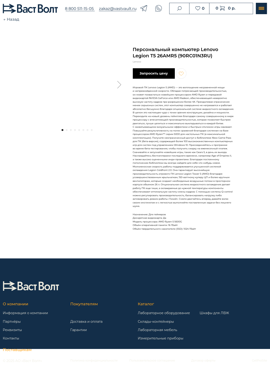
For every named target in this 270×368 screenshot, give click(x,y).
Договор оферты (203, 360)
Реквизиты (12, 330)
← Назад (11, 19)
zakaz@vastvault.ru (118, 8)
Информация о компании (25, 313)
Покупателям (84, 304)
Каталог (146, 304)
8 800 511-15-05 (79, 8)
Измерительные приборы (160, 338)
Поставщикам (17, 349)
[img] (31, 286)
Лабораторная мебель (157, 330)
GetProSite (259, 360)
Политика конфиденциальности (94, 360)
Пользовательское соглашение (152, 360)
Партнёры (12, 321)
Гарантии (78, 330)
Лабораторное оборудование (164, 313)
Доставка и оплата (86, 321)
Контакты (11, 338)
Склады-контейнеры (156, 321)
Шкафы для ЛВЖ (214, 313)
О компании (15, 304)
